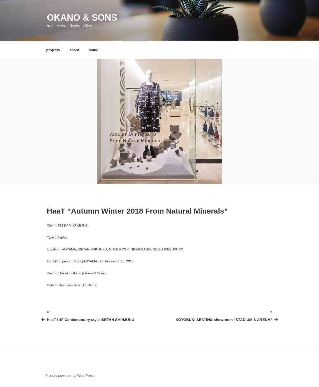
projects (53, 50)
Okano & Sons (82, 17)
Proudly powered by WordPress (69, 376)
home (93, 50)
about (74, 50)
